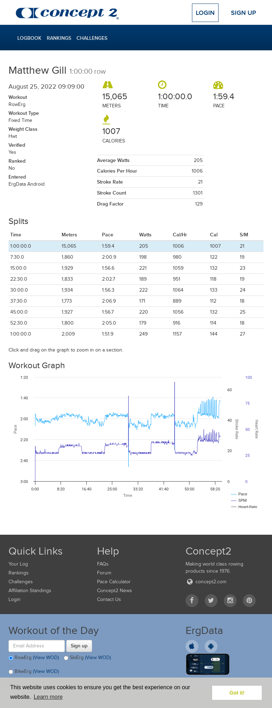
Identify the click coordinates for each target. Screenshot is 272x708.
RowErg (33, 658)
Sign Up (243, 12)
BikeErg (33, 672)
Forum (104, 572)
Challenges (91, 38)
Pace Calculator (114, 581)
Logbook (29, 38)
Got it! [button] (237, 693)
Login (205, 12)
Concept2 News (114, 590)
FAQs (103, 564)
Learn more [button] (48, 697)
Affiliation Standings (29, 590)
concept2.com (206, 581)
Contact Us (109, 599)
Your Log (18, 564)
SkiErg (87, 658)
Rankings (59, 38)
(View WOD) (46, 657)
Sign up (79, 645)
